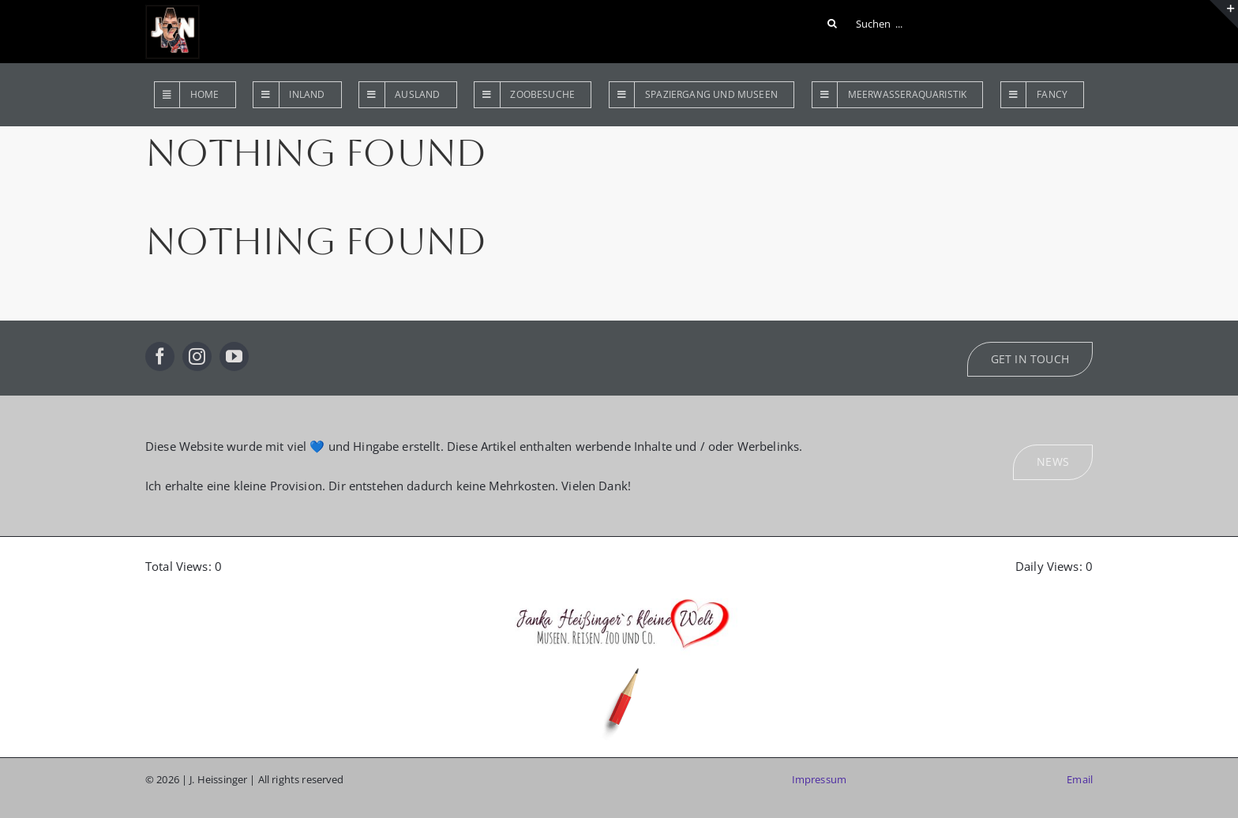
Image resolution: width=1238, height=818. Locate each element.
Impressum (819, 779)
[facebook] (159, 356)
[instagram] (197, 356)
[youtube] (234, 356)
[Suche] (832, 23)
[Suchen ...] (867, 23)
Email (1080, 779)
